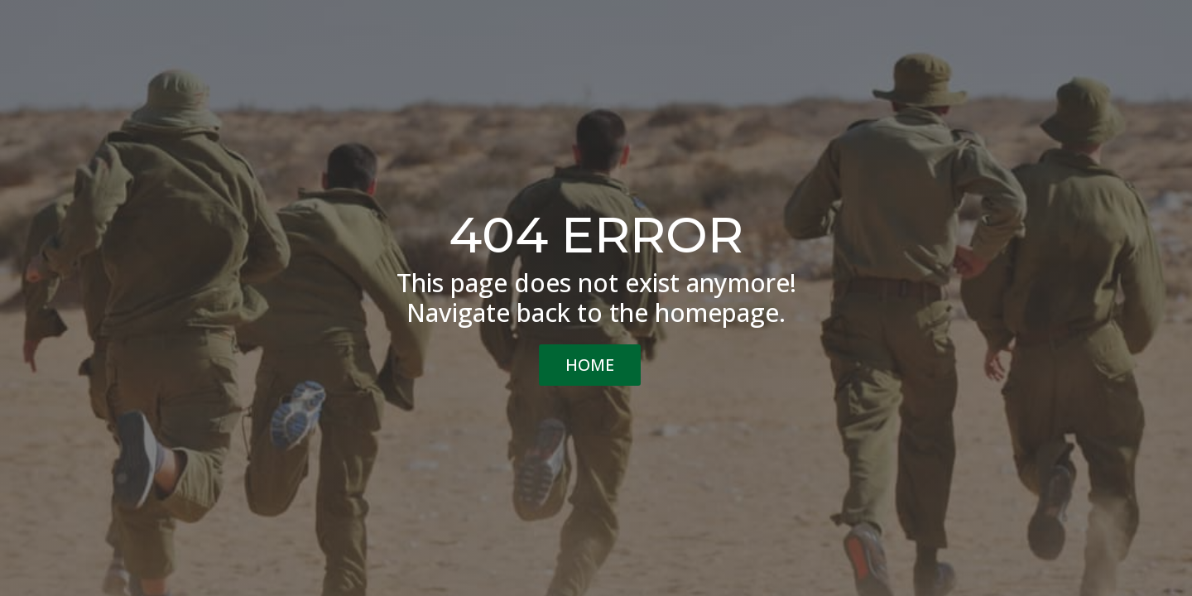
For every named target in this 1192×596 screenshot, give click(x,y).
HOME (589, 364)
